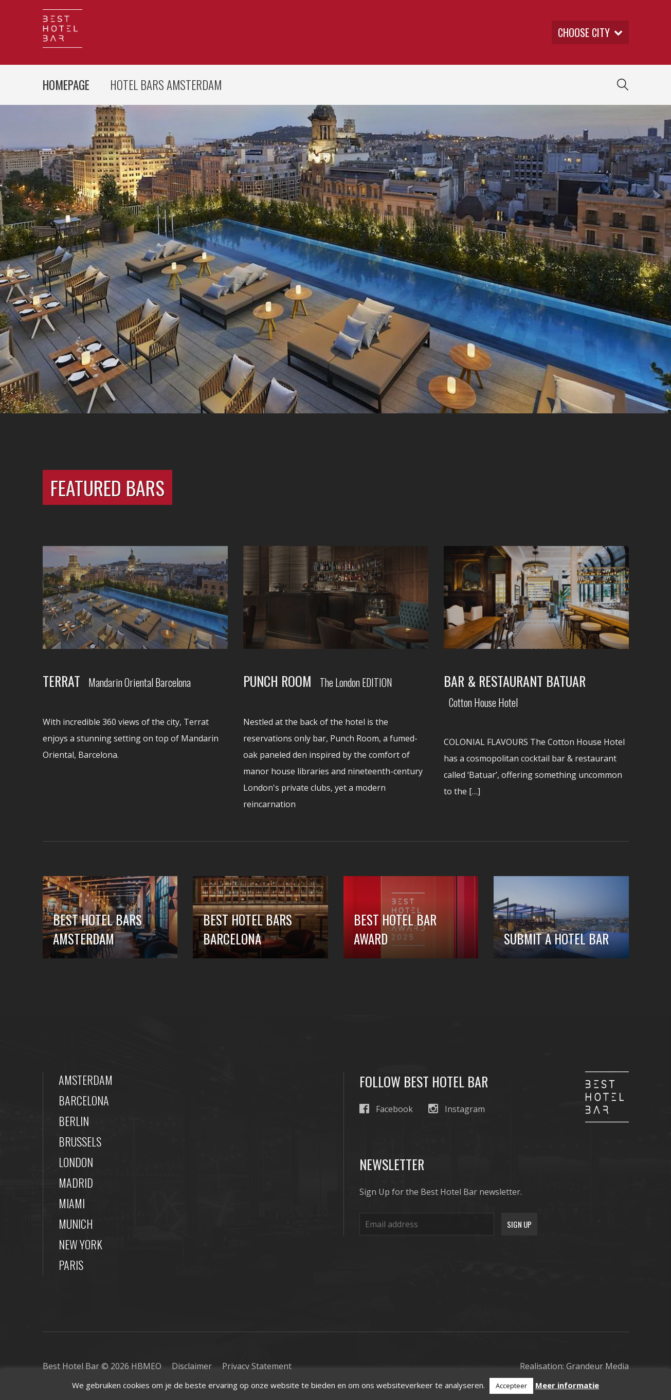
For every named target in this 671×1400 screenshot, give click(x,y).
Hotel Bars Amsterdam (166, 85)
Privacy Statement (257, 1366)
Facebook (386, 1109)
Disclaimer (192, 1366)
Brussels (80, 1141)
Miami (72, 1203)
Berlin (74, 1121)
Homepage (66, 85)
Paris (71, 1265)
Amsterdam (86, 1079)
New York (80, 1244)
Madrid (76, 1182)
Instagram (456, 1109)
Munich (76, 1223)
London (76, 1162)
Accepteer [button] (511, 1385)
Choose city (590, 32)
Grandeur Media (597, 1366)
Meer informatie (567, 1385)
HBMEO (146, 1366)
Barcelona (84, 1100)
